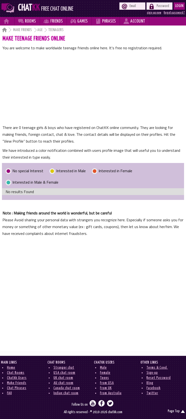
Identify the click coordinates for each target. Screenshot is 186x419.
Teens (104, 378)
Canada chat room (67, 388)
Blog (150, 383)
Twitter (152, 393)
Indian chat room (66, 393)
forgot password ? (174, 12)
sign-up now (154, 12)
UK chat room (63, 378)
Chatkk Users (17, 378)
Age (40, 30)
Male (103, 367)
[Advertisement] (93, 88)
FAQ (9, 393)
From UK (106, 388)
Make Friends (22, 30)
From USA (107, 383)
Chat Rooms (15, 373)
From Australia (111, 393)
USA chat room (64, 373)
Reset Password (159, 378)
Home (11, 367)
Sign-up (152, 373)
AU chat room (63, 383)
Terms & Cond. (157, 367)
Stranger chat (64, 367)
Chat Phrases (16, 388)
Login (179, 6)
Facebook (154, 388)
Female (105, 373)
